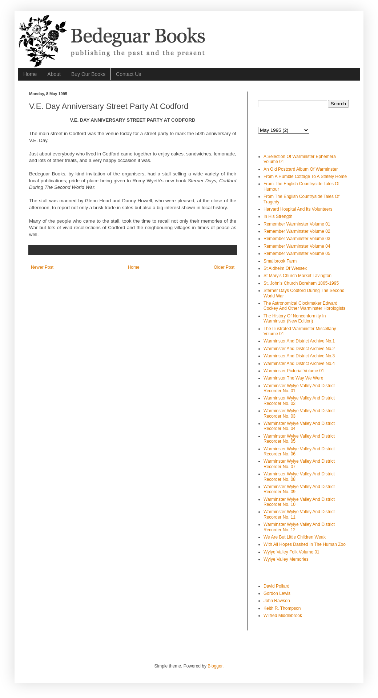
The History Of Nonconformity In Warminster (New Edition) (295, 318)
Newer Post (42, 267)
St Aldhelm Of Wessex (285, 268)
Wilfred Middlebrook (283, 615)
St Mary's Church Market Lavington (297, 275)
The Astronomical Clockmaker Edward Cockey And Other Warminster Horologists (304, 306)
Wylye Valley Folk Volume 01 (291, 552)
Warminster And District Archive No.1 (299, 341)
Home (30, 74)
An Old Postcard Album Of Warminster (301, 169)
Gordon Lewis (277, 593)
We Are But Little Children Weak (295, 537)
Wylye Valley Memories (286, 559)
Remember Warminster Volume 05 (297, 253)
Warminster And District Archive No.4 (299, 363)
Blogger (215, 666)
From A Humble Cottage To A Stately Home (305, 176)
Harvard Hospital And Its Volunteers (298, 209)
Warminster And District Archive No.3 (299, 355)
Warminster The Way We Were (293, 378)
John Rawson (277, 600)
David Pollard (276, 586)
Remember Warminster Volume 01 (297, 224)
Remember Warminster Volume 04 (297, 246)
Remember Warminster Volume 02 (297, 231)
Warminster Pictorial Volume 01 (294, 370)
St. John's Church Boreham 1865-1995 (301, 283)
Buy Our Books (88, 74)
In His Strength (278, 216)
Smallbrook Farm (280, 261)
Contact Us (128, 74)
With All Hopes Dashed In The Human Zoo (305, 544)
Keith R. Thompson (282, 608)
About (54, 74)
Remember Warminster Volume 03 (297, 238)
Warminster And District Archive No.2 (299, 348)
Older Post (224, 267)
